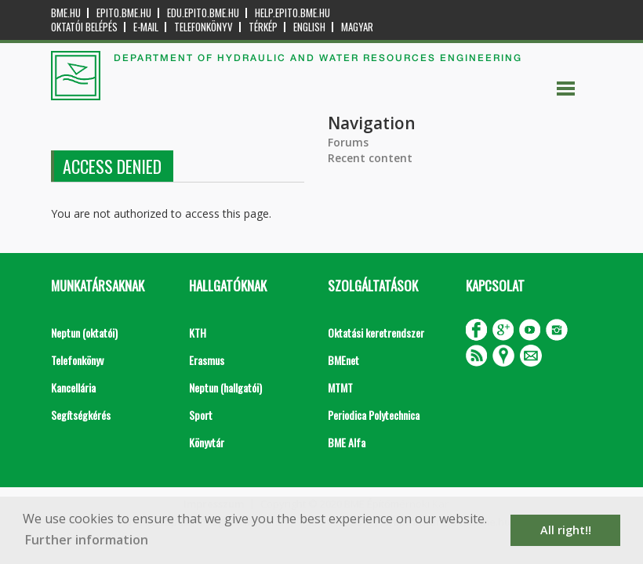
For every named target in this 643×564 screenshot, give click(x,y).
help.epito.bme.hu (292, 13)
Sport (201, 415)
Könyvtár (206, 442)
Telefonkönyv (203, 27)
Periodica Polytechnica (374, 415)
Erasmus (206, 360)
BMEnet (343, 360)
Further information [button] (86, 539)
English (309, 27)
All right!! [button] (565, 529)
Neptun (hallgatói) (225, 387)
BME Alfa (346, 442)
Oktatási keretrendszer (376, 332)
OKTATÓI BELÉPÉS (84, 27)
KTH (197, 332)
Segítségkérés (81, 415)
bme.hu (66, 13)
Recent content (370, 157)
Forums (348, 142)
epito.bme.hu (123, 13)
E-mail (145, 27)
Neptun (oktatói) (84, 332)
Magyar (357, 27)
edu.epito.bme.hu (203, 13)
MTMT (340, 387)
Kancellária (73, 387)
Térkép (263, 27)
